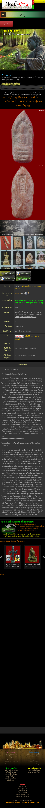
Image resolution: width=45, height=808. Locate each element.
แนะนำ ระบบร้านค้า (11, 778)
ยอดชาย (18, 293)
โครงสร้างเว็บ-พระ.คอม (11, 762)
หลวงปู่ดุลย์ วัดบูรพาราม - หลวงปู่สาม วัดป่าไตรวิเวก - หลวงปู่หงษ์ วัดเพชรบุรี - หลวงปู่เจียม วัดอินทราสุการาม (29, 314)
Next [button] (43, 557)
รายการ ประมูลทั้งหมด (33, 756)
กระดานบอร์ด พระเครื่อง (34, 768)
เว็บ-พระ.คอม (11, 752)
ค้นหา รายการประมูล (33, 758)
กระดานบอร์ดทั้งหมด (33, 770)
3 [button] (22, 572)
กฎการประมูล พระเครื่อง (34, 760)
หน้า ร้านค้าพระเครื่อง (11, 770)
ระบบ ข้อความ (22, 788)
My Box (22, 784)
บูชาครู (23, 14)
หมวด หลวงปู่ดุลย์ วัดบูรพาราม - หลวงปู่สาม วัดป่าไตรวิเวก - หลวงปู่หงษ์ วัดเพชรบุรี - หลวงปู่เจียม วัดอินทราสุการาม (22, 94)
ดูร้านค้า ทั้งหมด (11, 772)
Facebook (16, 800)
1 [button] (15, 572)
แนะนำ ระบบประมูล (34, 764)
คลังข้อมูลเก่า (11, 780)
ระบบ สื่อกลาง (22, 790)
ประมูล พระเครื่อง (34, 752)
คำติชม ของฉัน (22, 792)
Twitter (22, 800)
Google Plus (28, 800)
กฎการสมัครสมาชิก (11, 754)
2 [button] (19, 572)
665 (22, 293)
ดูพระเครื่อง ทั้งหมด (11, 774)
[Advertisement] (22, 650)
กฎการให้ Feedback (34, 762)
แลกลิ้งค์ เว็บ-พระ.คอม (11, 760)
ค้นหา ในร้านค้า (11, 776)
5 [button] (29, 572)
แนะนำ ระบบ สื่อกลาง (22, 796)
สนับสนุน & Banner (11, 758)
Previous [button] (1, 557)
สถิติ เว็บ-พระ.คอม (11, 756)
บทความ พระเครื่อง (33, 772)
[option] (12, 557)
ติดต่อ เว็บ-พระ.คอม (11, 764)
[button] (43, 1)
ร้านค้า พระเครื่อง (11, 768)
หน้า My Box (22, 786)
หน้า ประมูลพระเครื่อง (33, 754)
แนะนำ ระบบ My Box (22, 794)
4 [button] (26, 572)
